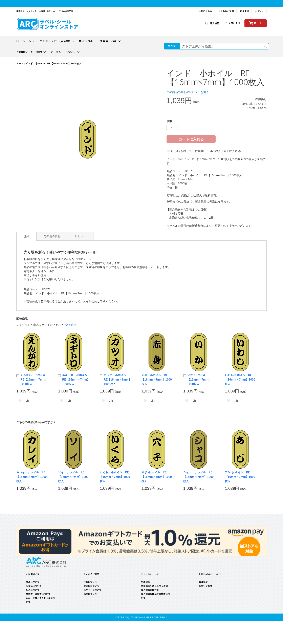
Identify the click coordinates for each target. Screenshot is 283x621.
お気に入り (234, 23)
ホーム (19, 63)
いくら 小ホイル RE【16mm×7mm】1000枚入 (115, 477)
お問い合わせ (205, 586)
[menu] (141, 46)
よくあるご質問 (226, 11)
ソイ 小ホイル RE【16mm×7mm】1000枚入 (73, 477)
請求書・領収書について (38, 594)
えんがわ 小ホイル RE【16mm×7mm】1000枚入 (34, 380)
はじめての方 (205, 11)
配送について (32, 590)
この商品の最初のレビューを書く (188, 92)
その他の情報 (52, 236)
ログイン (259, 11)
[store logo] (47, 23)
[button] (19, 400)
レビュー (80, 236)
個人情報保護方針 (150, 590)
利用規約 (145, 582)
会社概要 (203, 582)
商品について (32, 582)
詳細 (26, 236)
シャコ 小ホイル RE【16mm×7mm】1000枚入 (198, 477)
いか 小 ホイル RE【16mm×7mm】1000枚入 (199, 380)
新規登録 (244, 11)
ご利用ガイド (32, 574)
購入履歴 (214, 23)
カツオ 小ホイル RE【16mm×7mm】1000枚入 (117, 380)
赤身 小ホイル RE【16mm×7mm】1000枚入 (157, 380)
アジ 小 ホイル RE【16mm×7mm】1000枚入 (240, 477)
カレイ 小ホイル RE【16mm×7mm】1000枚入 (31, 477)
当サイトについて (92, 590)
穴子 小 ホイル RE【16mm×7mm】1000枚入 (157, 477)
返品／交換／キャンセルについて (40, 600)
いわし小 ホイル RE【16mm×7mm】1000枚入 (240, 380)
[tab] (26, 236)
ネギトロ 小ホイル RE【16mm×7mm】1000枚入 (76, 380)
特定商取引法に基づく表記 (154, 586)
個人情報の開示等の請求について (155, 596)
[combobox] (224, 46)
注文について (90, 582)
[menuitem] (24, 41)
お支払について (34, 586)
